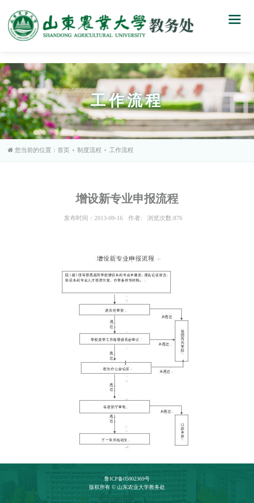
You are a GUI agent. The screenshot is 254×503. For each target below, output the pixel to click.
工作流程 (121, 150)
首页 (63, 150)
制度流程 (89, 150)
